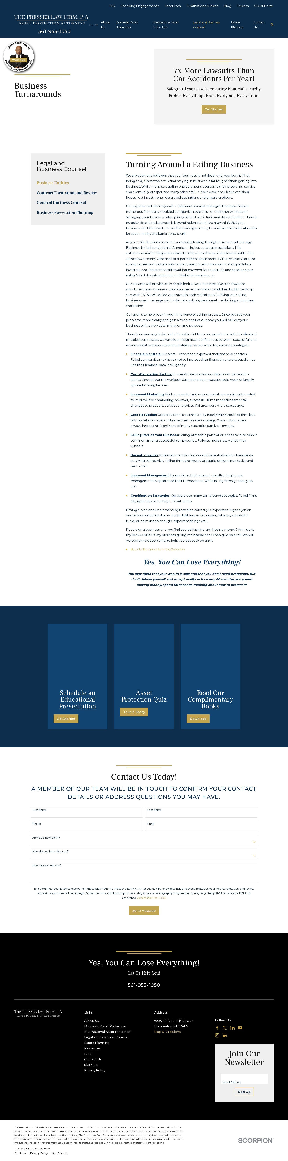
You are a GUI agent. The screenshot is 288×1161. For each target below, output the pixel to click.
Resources (172, 6)
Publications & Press (202, 6)
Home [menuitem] (93, 24)
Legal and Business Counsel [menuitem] (206, 25)
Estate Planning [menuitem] (237, 25)
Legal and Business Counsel (106, 977)
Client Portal (264, 6)
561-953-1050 (54, 31)
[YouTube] (240, 968)
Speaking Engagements (140, 6)
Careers (243, 6)
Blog (227, 6)
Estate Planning (96, 983)
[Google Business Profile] (225, 975)
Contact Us (93, 999)
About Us (91, 961)
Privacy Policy (94, 1010)
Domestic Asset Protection (105, 966)
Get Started (214, 109)
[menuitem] (68, 183)
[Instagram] (217, 975)
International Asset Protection (108, 972)
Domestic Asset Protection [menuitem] (127, 25)
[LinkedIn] (232, 968)
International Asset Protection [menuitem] (165, 25)
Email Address (232, 1022)
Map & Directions (167, 972)
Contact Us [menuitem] (259, 25)
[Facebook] (217, 968)
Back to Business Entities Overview (158, 549)
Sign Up (244, 1032)
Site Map (91, 1005)
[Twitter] (225, 968)
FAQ (112, 6)
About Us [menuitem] (105, 25)
